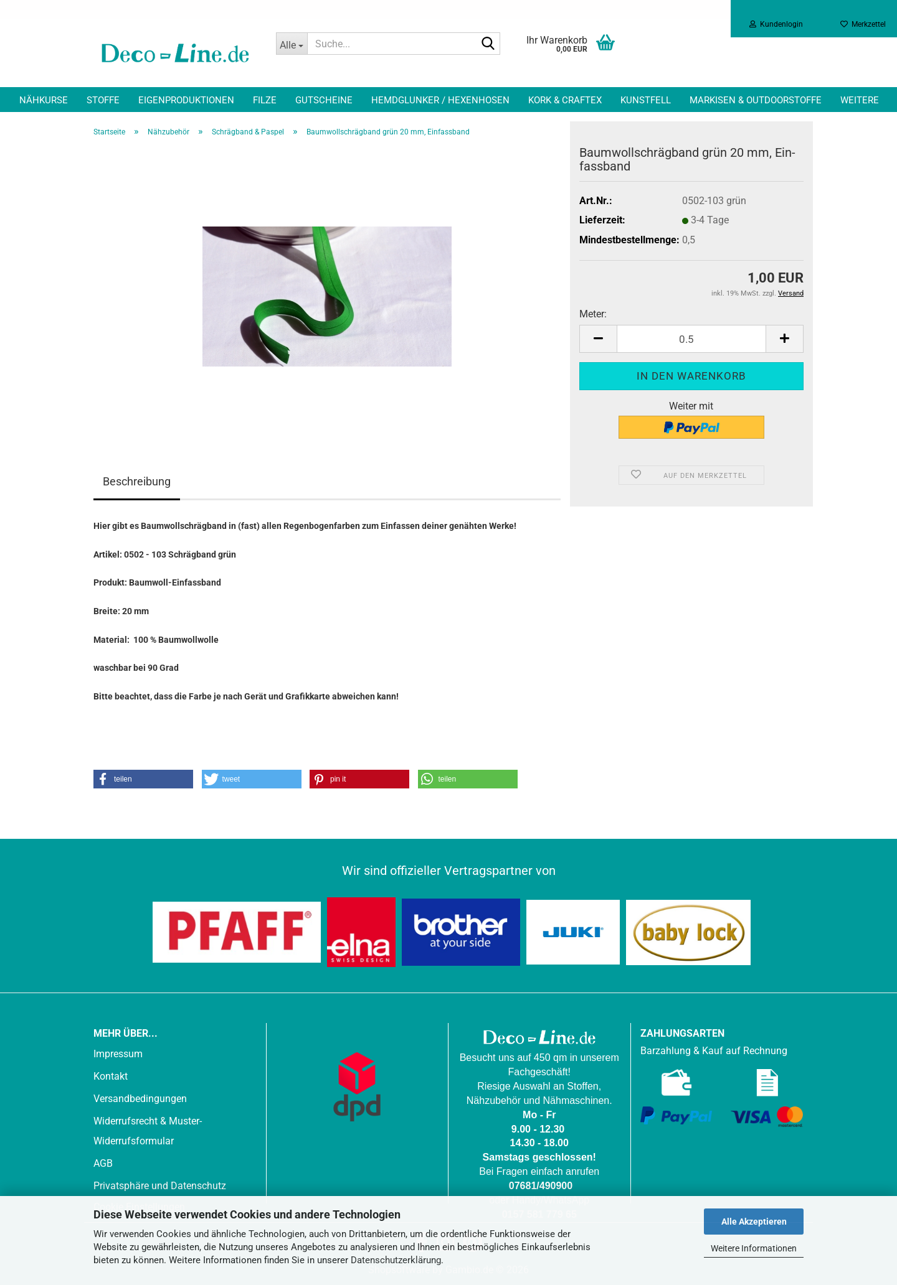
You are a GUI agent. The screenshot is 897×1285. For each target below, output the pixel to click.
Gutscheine (324, 100)
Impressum (118, 1054)
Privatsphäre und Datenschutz (159, 1186)
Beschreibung (137, 481)
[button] (598, 339)
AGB (103, 1163)
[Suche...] (291, 43)
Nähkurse (43, 100)
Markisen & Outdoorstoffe (756, 100)
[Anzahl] (691, 339)
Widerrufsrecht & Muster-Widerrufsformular (147, 1131)
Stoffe (103, 100)
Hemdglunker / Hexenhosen (440, 100)
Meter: (593, 314)
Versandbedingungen (140, 1099)
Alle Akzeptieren (754, 1222)
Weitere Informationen (754, 1248)
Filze (265, 100)
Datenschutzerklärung (396, 1260)
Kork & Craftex (565, 100)
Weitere (859, 100)
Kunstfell (645, 100)
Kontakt (110, 1076)
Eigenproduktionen (186, 100)
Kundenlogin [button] (776, 24)
